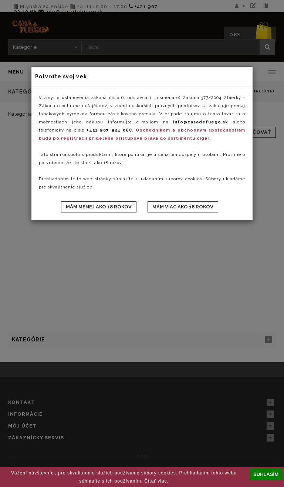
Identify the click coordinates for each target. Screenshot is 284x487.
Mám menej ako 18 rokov (99, 207)
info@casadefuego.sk (200, 122)
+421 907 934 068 (109, 130)
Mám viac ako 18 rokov (182, 207)
